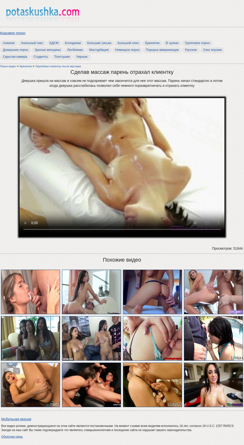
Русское (191, 50)
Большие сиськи (99, 43)
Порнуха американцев (162, 50)
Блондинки (73, 43)
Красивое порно (12, 33)
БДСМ (54, 43)
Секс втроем (212, 50)
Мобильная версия (16, 419)
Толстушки (62, 56)
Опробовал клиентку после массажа (58, 66)
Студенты (40, 56)
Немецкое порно (127, 50)
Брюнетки (152, 43)
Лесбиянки (75, 50)
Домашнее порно (15, 50)
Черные (82, 56)
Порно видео (8, 66)
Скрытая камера (15, 56)
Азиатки (9, 43)
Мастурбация (99, 50)
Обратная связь (12, 436)
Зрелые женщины (48, 50)
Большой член (128, 43)
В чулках (172, 43)
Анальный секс (32, 43)
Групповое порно (197, 43)
